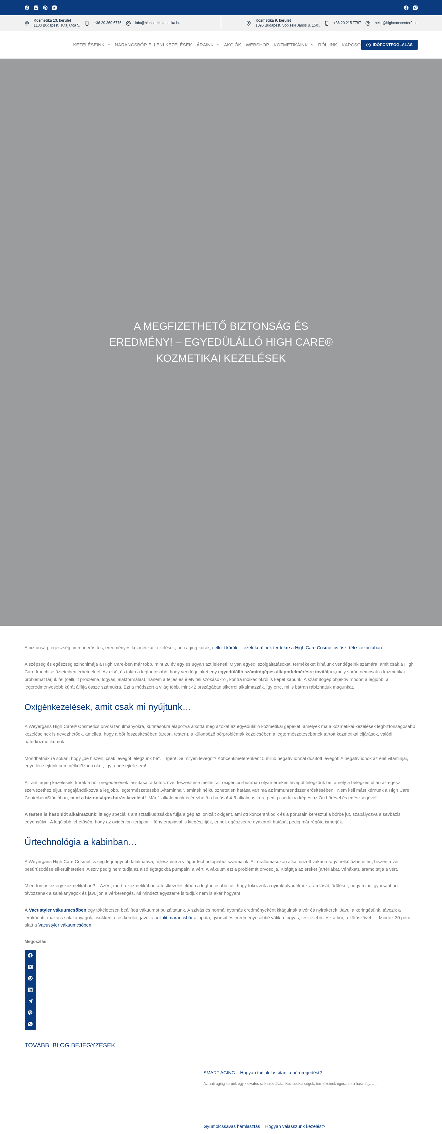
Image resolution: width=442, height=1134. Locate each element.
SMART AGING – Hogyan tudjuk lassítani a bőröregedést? (264, 1072)
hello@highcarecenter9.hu (396, 23)
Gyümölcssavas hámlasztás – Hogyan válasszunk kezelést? (266, 1126)
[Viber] (221, 1013)
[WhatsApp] (221, 1024)
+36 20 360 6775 (107, 23)
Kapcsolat (355, 44)
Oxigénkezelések (59, 707)
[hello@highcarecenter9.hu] (368, 23)
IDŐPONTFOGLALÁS (389, 44)
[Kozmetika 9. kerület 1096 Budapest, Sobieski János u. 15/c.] (248, 23)
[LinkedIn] (221, 990)
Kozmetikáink (295, 45)
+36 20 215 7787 (347, 23)
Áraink (208, 45)
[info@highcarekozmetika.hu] (128, 23)
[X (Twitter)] (221, 967)
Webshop (257, 44)
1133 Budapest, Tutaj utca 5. (57, 25)
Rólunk (327, 44)
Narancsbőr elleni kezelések (153, 44)
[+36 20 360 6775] (87, 23)
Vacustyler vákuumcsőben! (65, 924)
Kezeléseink (92, 45)
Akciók (232, 44)
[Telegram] (221, 1001)
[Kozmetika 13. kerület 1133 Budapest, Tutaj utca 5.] (27, 23)
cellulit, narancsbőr (173, 917)
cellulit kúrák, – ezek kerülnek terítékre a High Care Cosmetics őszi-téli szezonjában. (297, 647)
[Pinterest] (45, 7)
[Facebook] (27, 7)
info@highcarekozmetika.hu (157, 23)
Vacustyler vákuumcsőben (57, 910)
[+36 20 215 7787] (326, 23)
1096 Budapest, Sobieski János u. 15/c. (288, 25)
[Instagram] (36, 7)
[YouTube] (54, 7)
